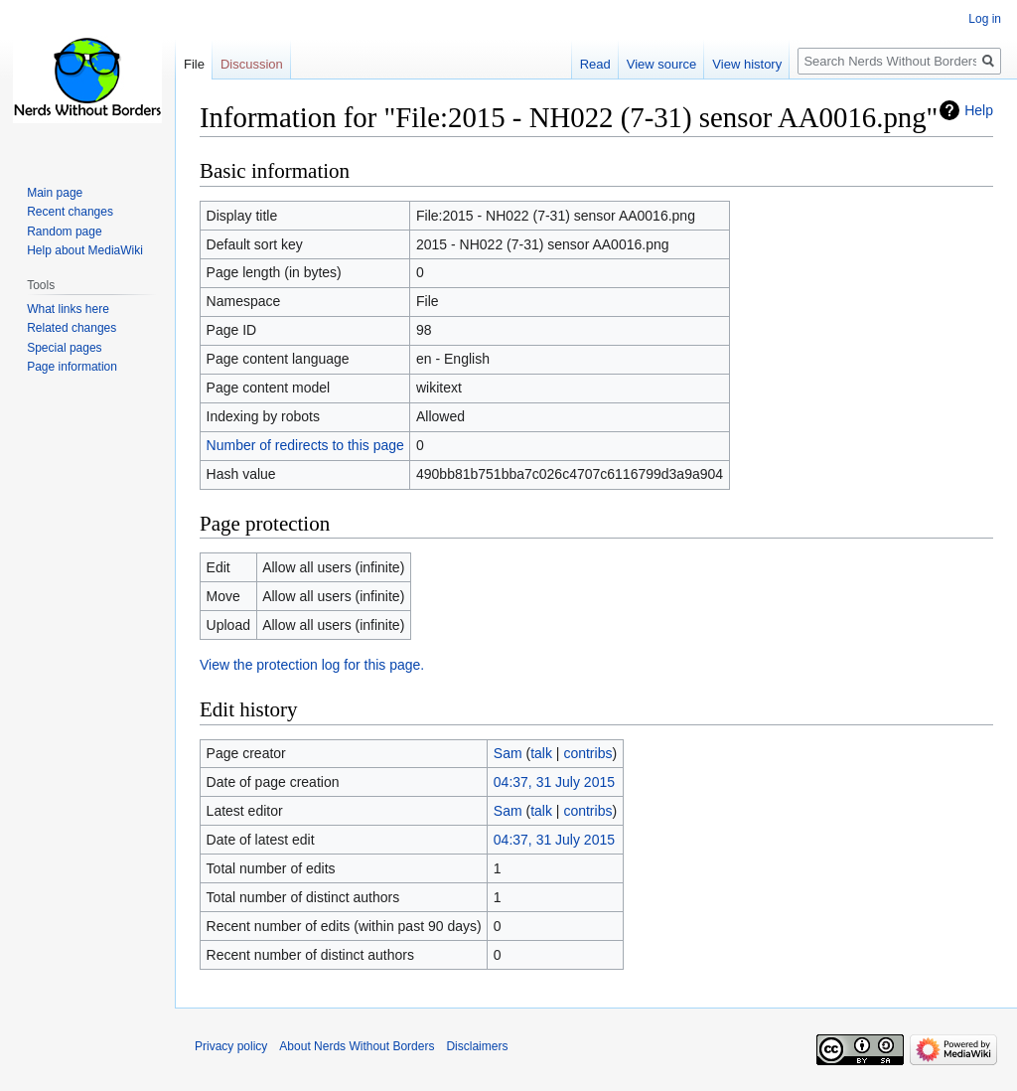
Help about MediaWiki (85, 250)
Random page (64, 231)
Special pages (64, 348)
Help (978, 110)
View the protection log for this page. (312, 665)
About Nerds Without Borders (356, 1046)
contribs (587, 753)
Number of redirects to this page (305, 445)
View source (662, 64)
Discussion (251, 64)
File (194, 64)
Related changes (71, 328)
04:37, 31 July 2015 (554, 782)
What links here (68, 309)
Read (595, 64)
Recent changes (70, 212)
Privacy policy (231, 1046)
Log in (984, 19)
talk (541, 753)
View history (747, 64)
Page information (72, 367)
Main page (54, 193)
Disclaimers (477, 1046)
